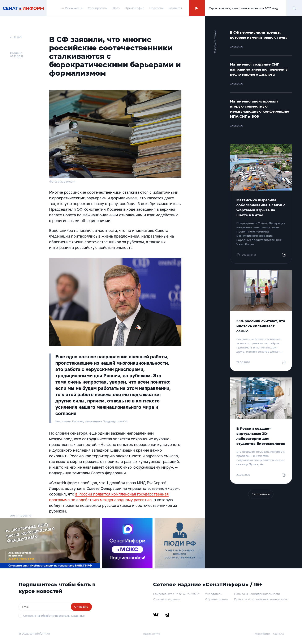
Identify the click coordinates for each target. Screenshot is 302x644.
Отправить (81, 606)
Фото (116, 8)
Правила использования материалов (260, 599)
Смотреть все (261, 494)
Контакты (175, 8)
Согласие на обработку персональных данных (54, 615)
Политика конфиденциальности (257, 593)
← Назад (16, 37)
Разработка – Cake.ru (269, 633)
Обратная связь (216, 599)
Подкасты (156, 8)
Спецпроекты (97, 8)
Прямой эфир (134, 8)
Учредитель (213, 593)
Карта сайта (151, 633)
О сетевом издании (167, 599)
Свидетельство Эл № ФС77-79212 (176, 593)
